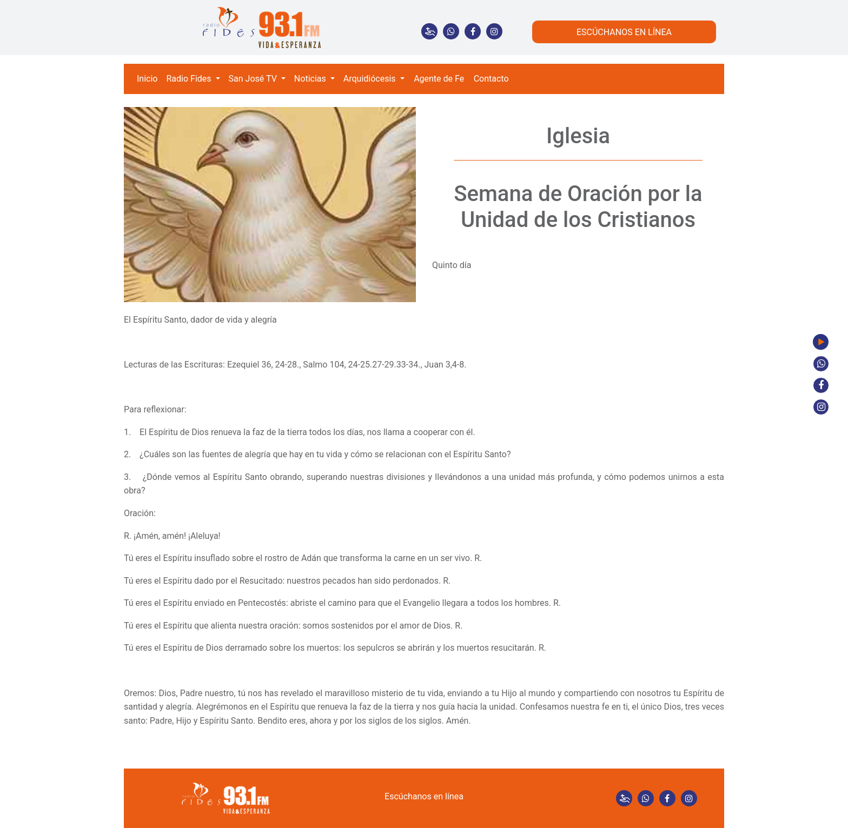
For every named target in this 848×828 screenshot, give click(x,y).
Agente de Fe (439, 79)
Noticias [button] (311, 79)
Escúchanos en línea (424, 796)
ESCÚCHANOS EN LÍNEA (624, 32)
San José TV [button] (254, 79)
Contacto (491, 79)
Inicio (147, 79)
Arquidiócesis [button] (370, 79)
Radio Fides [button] (189, 79)
